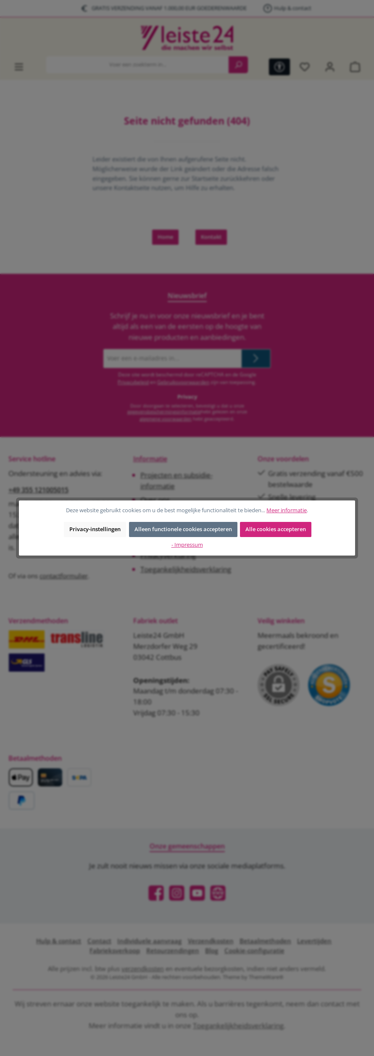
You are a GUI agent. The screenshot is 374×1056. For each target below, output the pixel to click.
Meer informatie (286, 510)
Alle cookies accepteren (275, 529)
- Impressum (187, 544)
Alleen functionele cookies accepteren (183, 529)
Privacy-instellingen (95, 529)
